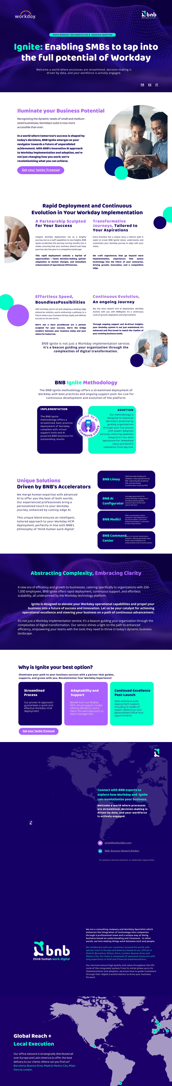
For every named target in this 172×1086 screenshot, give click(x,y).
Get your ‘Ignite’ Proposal (41, 170)
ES (149, 85)
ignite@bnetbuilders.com (118, 842)
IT (156, 85)
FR (142, 85)
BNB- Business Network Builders (122, 850)
